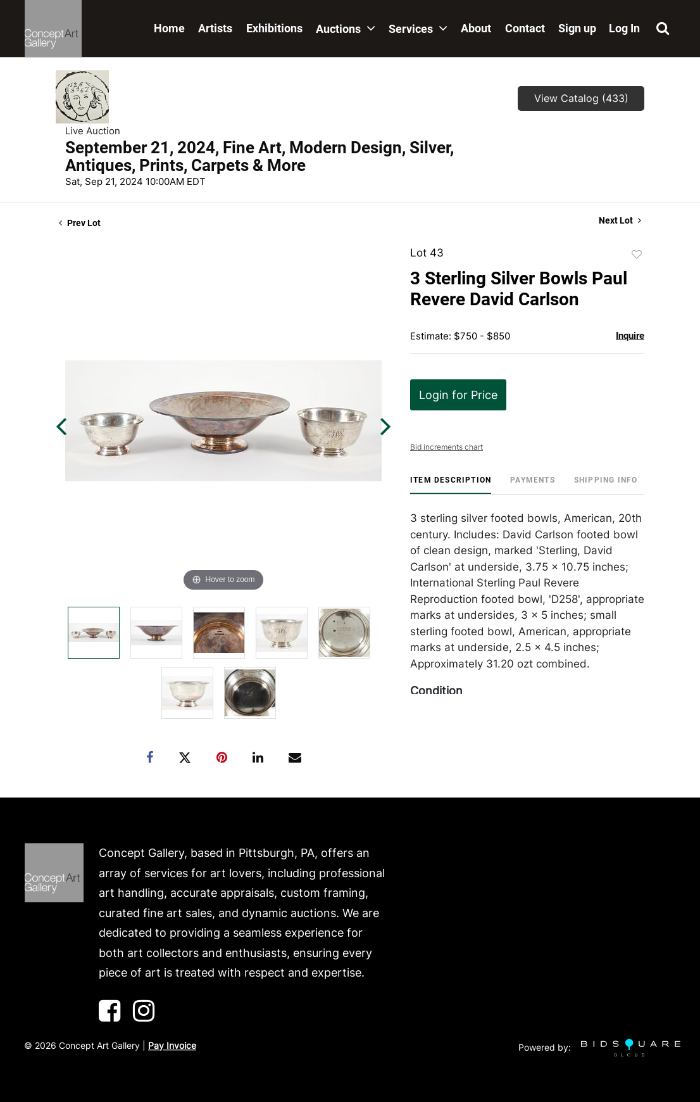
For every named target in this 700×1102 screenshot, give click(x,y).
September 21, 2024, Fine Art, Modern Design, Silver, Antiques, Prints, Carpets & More (259, 156)
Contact (525, 28)
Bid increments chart (446, 447)
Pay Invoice (172, 1045)
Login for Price (458, 395)
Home (169, 28)
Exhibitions (274, 28)
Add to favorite (636, 255)
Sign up (577, 28)
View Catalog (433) (581, 98)
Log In (624, 28)
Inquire (630, 335)
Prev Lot (80, 223)
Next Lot (620, 220)
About (476, 28)
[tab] (450, 485)
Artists (215, 28)
